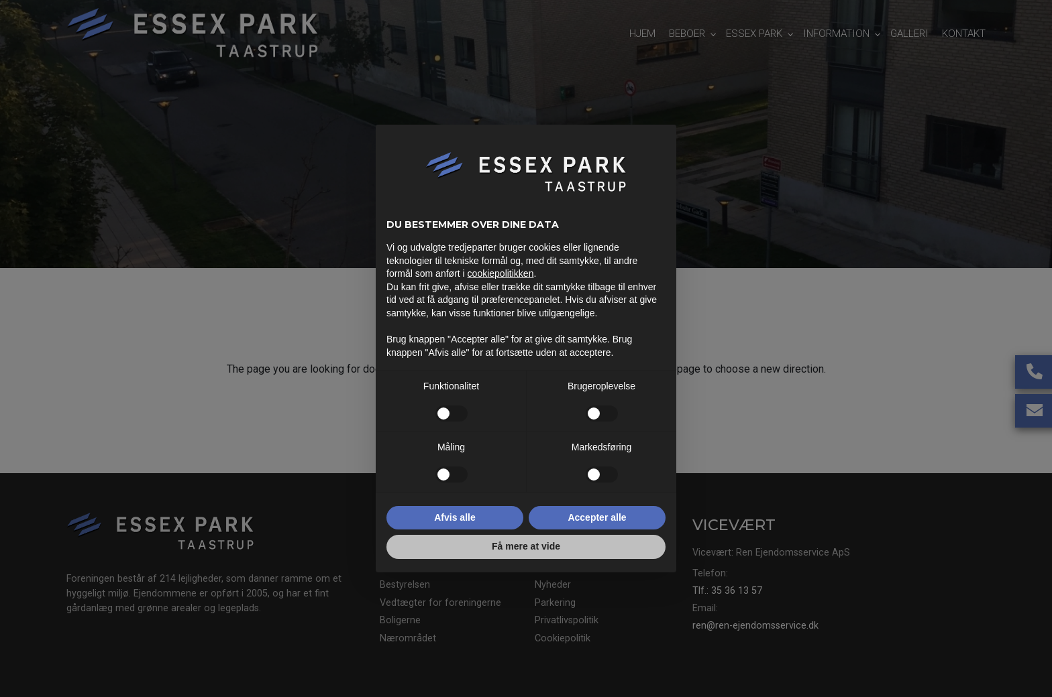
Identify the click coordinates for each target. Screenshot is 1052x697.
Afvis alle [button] (454, 517)
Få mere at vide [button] (526, 546)
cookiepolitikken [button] (501, 273)
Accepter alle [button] (597, 517)
